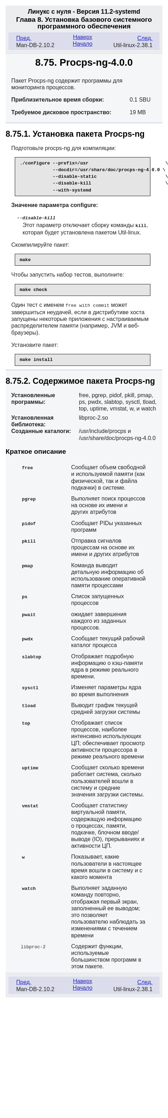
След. (145, 38)
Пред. (23, 38)
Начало (83, 44)
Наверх (82, 37)
